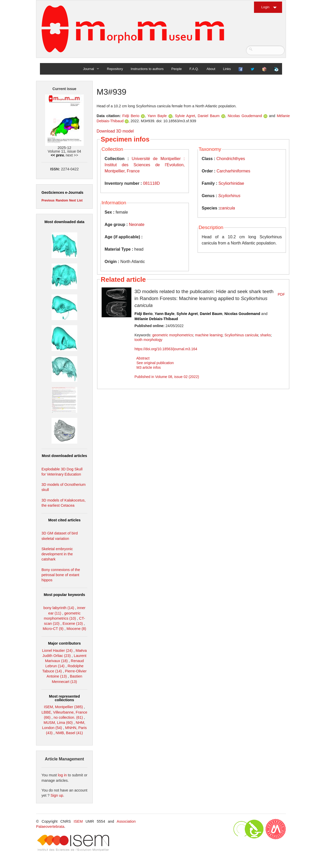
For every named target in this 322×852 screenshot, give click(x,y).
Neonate (137, 224)
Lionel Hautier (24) (57, 650)
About (211, 69)
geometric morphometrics (172, 335)
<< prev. (58, 155)
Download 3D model (115, 131)
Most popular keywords (64, 595)
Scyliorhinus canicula (241, 335)
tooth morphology (148, 340)
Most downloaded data (64, 222)
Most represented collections (64, 698)
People (176, 69)
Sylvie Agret (185, 116)
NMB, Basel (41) (69, 733)
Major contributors (64, 643)
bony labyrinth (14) (58, 608)
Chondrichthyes (230, 158)
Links (227, 69)
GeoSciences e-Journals (62, 192)
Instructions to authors (147, 69)
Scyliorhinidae (231, 183)
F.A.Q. (194, 69)
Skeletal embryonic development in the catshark (57, 554)
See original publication (155, 363)
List (79, 200)
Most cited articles (64, 520)
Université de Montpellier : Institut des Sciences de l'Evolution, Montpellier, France (145, 164)
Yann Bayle (157, 116)
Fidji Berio (130, 116)
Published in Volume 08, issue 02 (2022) (166, 377)
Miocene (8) (76, 629)
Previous (48, 200)
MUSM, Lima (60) (58, 723)
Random (62, 200)
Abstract (142, 358)
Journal (88, 69)
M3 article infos (149, 367)
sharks (265, 335)
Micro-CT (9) (53, 629)
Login (265, 7)
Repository (115, 69)
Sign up (56, 795)
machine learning (209, 335)
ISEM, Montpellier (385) (63, 707)
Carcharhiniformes (233, 171)
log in (62, 775)
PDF (281, 294)
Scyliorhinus (229, 196)
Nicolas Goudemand (245, 116)
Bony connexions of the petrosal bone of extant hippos (60, 575)
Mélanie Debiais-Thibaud (156, 319)
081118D (151, 183)
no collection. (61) (68, 717)
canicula (227, 208)
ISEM (78, 821)
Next (72, 200)
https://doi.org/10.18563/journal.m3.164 (165, 349)
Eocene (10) (73, 623)
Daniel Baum (209, 116)
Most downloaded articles (64, 456)
